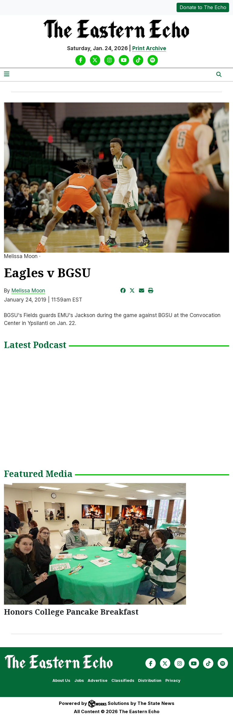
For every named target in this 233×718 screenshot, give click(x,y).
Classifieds (122, 680)
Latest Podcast (35, 345)
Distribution (149, 680)
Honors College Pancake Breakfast (71, 611)
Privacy (173, 680)
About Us (61, 680)
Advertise (97, 680)
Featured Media (38, 474)
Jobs (79, 680)
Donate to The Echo (203, 7)
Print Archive (149, 48)
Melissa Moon (28, 291)
